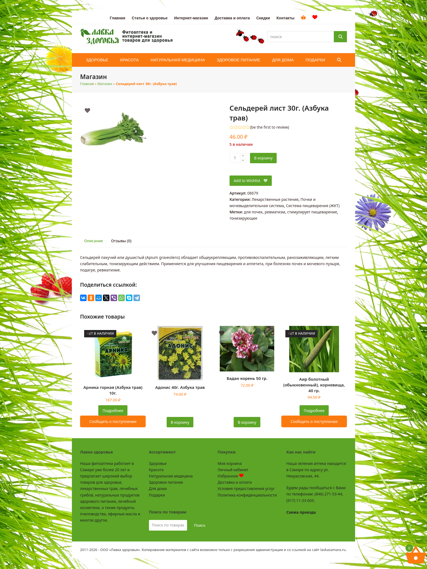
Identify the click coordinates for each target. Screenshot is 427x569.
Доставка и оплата (235, 482)
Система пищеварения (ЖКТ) (313, 205)
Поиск (199, 525)
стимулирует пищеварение (312, 211)
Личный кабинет (233, 469)
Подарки (157, 495)
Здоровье (158, 463)
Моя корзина (230, 463)
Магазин (104, 83)
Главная (87, 83)
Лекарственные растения (275, 199)
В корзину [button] (180, 422)
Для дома (158, 488)
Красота (156, 469)
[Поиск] (340, 36)
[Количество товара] (235, 158)
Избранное (230, 476)
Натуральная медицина (171, 476)
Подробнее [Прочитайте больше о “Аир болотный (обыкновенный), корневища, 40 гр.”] (314, 410)
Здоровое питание (166, 482)
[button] (339, 60)
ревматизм (275, 211)
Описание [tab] (93, 240)
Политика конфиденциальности (247, 495)
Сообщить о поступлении (112, 421)
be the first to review (269, 127)
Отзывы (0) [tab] (121, 240)
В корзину (263, 158)
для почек (253, 211)
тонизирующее (243, 218)
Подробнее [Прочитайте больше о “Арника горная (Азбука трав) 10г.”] (113, 410)
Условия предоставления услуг (246, 488)
